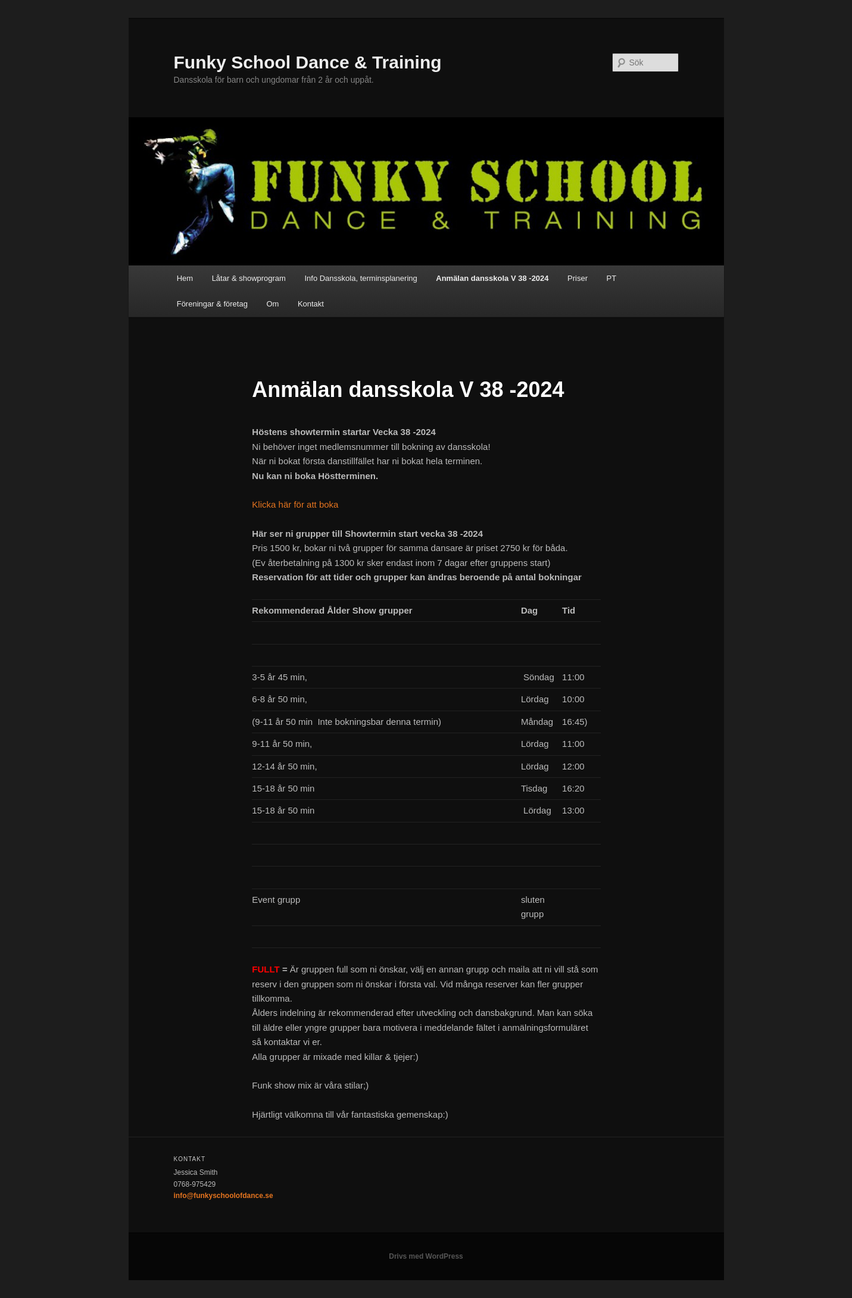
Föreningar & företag (212, 303)
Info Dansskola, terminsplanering (360, 278)
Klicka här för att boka (295, 504)
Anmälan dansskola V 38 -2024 (492, 278)
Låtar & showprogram (249, 278)
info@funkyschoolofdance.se (223, 1195)
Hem (185, 278)
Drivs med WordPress (426, 1256)
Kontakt (311, 303)
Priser (577, 278)
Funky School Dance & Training (308, 62)
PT (612, 278)
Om (272, 303)
